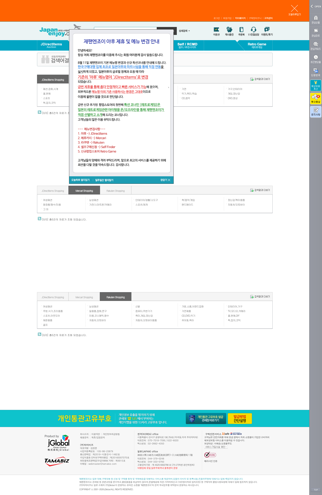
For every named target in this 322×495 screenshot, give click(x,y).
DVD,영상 (233, 98)
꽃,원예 (47, 93)
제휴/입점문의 (98, 437)
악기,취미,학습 (189, 93)
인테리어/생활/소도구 (146, 200)
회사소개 (84, 434)
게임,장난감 (234, 93)
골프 (45, 324)
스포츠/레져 (141, 204)
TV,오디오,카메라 (236, 311)
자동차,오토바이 (97, 320)
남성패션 (93, 200)
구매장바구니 (255, 18)
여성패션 (47, 200)
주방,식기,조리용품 (53, 311)
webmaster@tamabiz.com (103, 463)
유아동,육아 (188, 320)
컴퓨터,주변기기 (143, 311)
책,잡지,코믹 (49, 102)
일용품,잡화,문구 (97, 311)
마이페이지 (240, 18)
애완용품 (47, 320)
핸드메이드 (187, 204)
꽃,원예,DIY (233, 315)
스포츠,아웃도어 (51, 315)
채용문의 (84, 437)
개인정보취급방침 (111, 434)
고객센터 (268, 18)
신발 (137, 306)
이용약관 (95, 434)
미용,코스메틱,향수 (99, 315)
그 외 (45, 209)
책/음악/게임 (188, 200)
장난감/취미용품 (236, 200)
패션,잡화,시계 (50, 89)
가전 (184, 89)
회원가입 (227, 18)
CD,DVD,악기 (188, 315)
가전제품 (186, 311)
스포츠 (46, 98)
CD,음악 (186, 98)
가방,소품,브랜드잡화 (193, 306)
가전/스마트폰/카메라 (100, 204)
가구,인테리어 (235, 89)
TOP (316, 490)
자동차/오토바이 (236, 204)
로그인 (216, 18)
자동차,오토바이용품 (146, 320)
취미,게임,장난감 (144, 315)
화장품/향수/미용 (52, 204)
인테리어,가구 (235, 306)
